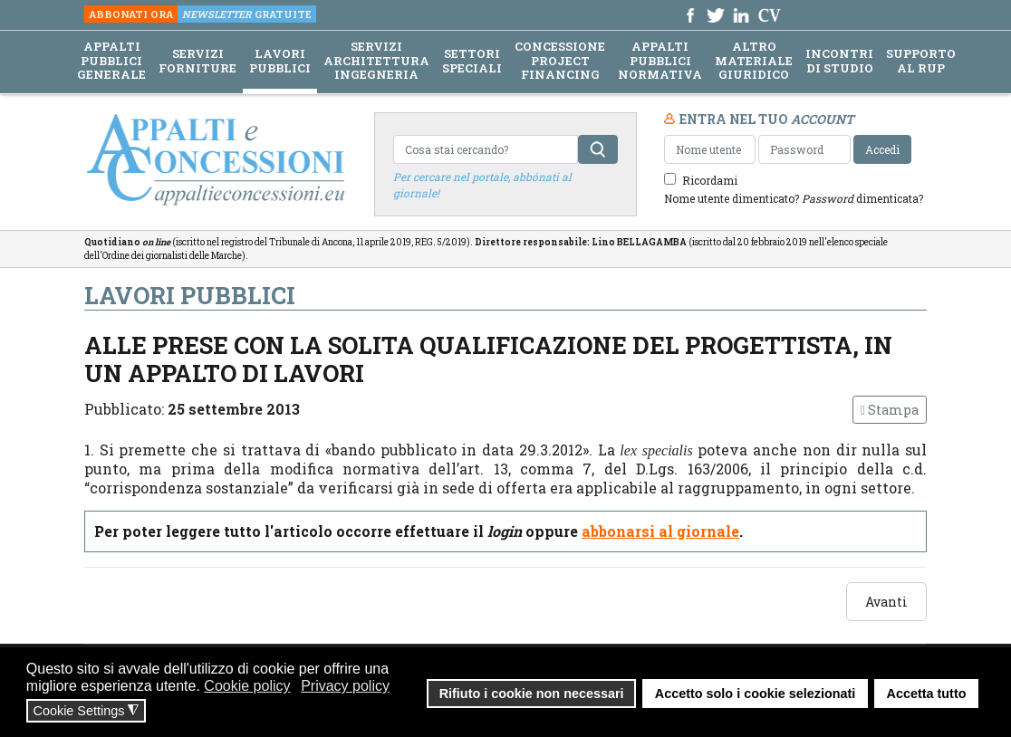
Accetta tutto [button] (927, 693)
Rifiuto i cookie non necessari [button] (531, 693)
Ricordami (709, 180)
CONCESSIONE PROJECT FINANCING (560, 61)
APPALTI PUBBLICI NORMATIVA (660, 61)
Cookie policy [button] (247, 686)
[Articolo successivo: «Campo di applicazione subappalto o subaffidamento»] (886, 601)
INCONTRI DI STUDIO (839, 61)
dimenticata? (862, 198)
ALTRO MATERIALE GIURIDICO (754, 61)
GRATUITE (247, 14)
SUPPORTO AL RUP (921, 61)
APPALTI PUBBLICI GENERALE (111, 61)
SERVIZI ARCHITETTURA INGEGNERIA (376, 61)
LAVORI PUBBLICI (280, 61)
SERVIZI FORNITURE (197, 61)
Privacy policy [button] (345, 686)
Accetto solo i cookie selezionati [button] (755, 693)
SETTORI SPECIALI (472, 61)
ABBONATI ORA (131, 14)
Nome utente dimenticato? (731, 198)
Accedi (882, 149)
